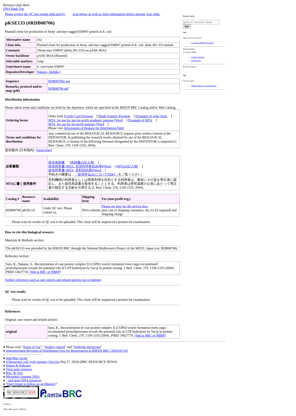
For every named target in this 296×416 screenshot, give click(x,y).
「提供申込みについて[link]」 (96, 174)
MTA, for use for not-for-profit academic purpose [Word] (87, 120)
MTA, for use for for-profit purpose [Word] (78, 124)
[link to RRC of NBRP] (45, 272)
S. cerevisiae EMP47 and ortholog (202, 43)
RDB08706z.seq (59, 81)
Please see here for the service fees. (125, 206)
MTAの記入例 (127, 166)
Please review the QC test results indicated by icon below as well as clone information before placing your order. (82, 14)
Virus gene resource (19, 369)
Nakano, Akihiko (48, 72)
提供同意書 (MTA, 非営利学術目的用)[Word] (82, 166)
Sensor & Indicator (18, 365)
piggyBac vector (16, 358)
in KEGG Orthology (198, 57)
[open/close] (44, 150)
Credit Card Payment (79, 116)
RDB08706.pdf (58, 88)
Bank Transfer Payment (114, 116)
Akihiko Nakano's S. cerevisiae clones (203, 86)
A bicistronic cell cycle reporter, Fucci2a (32, 362)
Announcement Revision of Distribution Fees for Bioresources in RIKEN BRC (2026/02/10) (67, 350)
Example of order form (152, 116)
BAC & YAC (14, 373)
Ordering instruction (87, 347)
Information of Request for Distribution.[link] (94, 128)
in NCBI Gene (196, 61)
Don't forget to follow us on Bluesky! (31, 384)
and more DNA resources (25, 380)
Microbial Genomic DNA (22, 376)
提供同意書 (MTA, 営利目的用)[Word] (77, 170)
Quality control (55, 347)
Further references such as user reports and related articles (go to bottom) (53, 280)
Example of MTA (141, 120)
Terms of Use (31, 347)
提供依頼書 (57, 162)
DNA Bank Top (13, 8)
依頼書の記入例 (83, 162)
